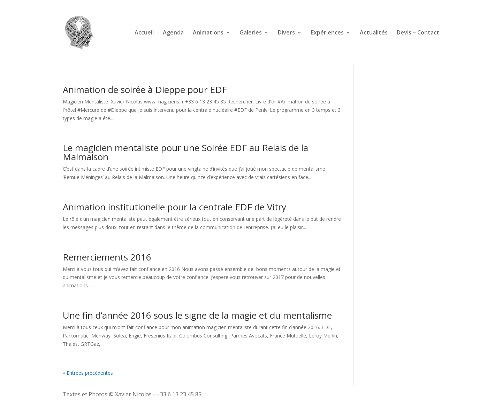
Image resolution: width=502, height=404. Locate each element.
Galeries (250, 33)
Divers (286, 33)
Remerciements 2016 (107, 257)
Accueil (144, 33)
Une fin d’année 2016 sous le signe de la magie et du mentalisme (197, 315)
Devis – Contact (418, 33)
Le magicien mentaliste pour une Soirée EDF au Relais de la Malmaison (185, 152)
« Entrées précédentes (88, 373)
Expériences (327, 33)
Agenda (173, 33)
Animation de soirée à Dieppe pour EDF (145, 89)
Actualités (374, 33)
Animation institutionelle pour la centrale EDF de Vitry (174, 207)
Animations (208, 33)
